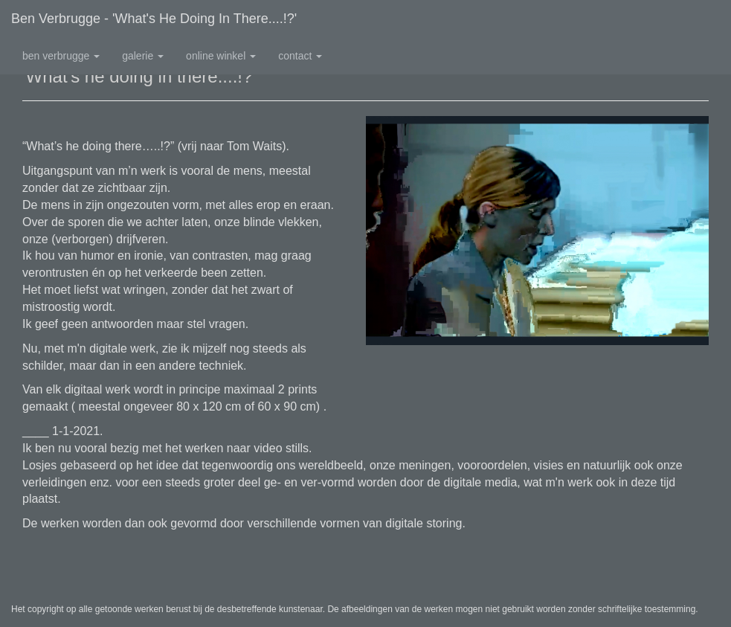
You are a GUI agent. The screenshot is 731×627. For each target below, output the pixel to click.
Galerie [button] (143, 56)
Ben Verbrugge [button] (61, 56)
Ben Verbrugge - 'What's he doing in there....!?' (154, 18)
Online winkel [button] (221, 56)
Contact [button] (300, 56)
